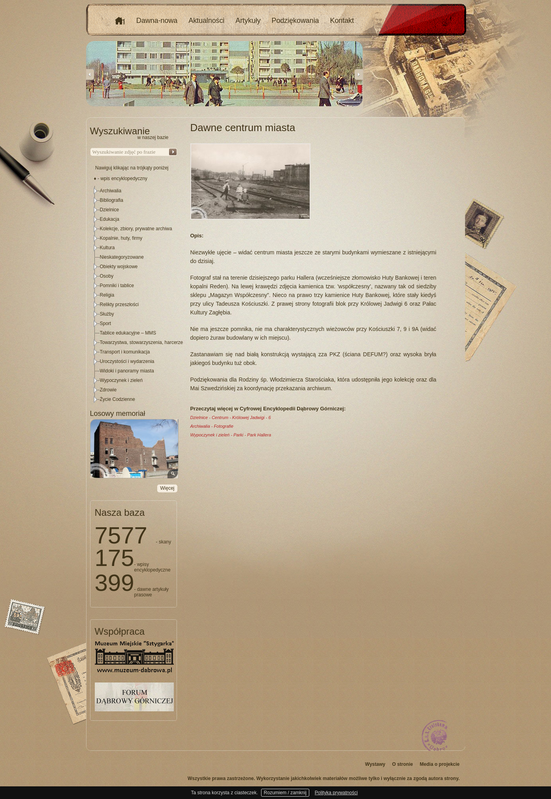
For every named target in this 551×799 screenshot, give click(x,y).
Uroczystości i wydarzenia (127, 361)
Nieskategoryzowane (122, 257)
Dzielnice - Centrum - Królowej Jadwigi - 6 (230, 417)
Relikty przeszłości (119, 304)
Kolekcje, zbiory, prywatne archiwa (136, 228)
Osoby (107, 276)
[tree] (134, 295)
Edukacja (109, 219)
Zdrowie (108, 390)
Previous (90, 74)
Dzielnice (109, 209)
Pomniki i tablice (117, 285)
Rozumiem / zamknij (285, 792)
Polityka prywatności (336, 792)
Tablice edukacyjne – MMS (128, 333)
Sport (105, 323)
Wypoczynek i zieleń (121, 380)
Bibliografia (111, 200)
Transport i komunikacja (125, 352)
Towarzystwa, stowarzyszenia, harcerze (141, 342)
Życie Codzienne (117, 399)
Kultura (107, 247)
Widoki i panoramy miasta (127, 371)
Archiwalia (111, 191)
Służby (107, 314)
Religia (107, 295)
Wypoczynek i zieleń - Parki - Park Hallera (230, 434)
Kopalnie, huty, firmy (121, 238)
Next (359, 74)
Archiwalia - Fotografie (211, 426)
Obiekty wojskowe (119, 266)
